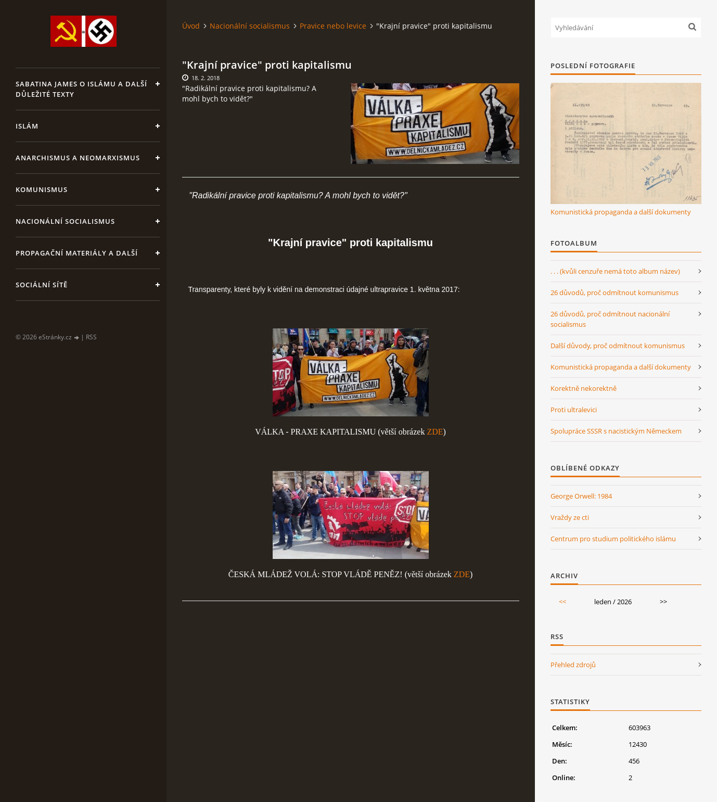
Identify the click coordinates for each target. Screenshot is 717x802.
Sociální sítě (42, 284)
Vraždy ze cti (569, 517)
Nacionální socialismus (65, 221)
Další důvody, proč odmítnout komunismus (617, 345)
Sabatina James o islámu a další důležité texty (81, 89)
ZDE (435, 431)
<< (562, 601)
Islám (27, 126)
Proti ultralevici (573, 409)
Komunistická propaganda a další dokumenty (620, 212)
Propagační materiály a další (77, 253)
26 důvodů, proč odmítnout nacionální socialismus (610, 319)
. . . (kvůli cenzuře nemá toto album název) (615, 271)
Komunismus (42, 189)
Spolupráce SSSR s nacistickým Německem (616, 431)
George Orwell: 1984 (581, 496)
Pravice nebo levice (333, 26)
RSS (91, 337)
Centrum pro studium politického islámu (613, 538)
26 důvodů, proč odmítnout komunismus (614, 292)
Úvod (191, 26)
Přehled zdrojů (573, 664)
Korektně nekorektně (583, 388)
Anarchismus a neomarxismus (78, 157)
